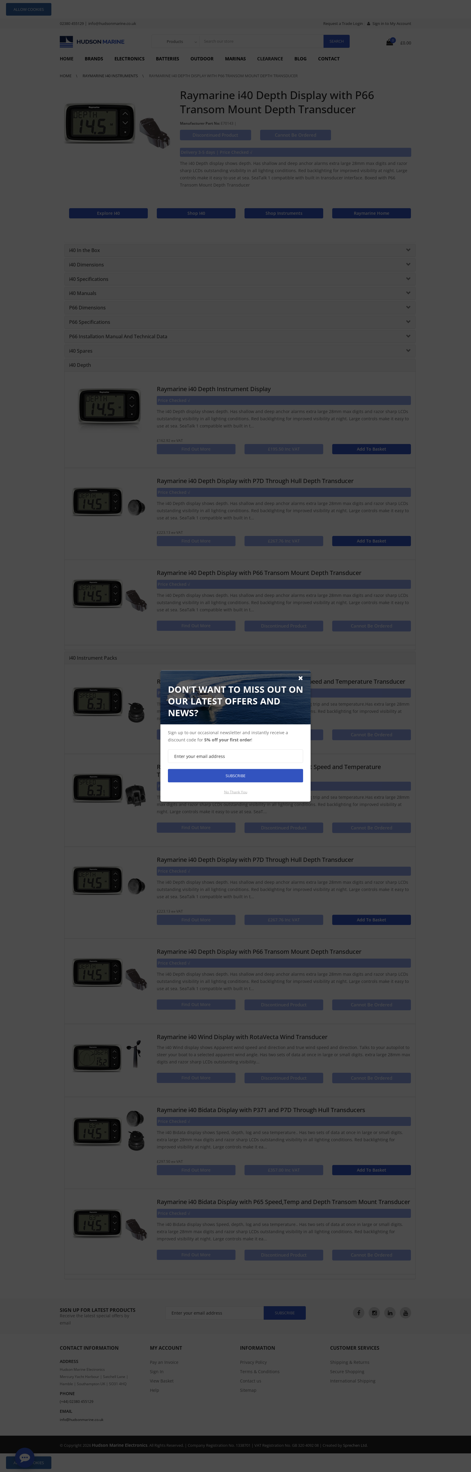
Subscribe (235, 775)
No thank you (235, 792)
